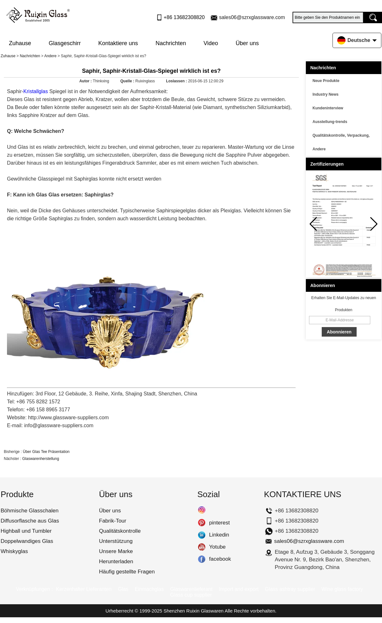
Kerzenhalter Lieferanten (83, 589)
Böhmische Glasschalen (29, 511)
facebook (202, 559)
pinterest (202, 523)
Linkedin (202, 535)
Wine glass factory (342, 589)
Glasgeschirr (65, 43)
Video (211, 43)
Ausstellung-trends (330, 122)
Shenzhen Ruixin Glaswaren (193, 610)
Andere (50, 56)
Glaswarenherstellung (40, 458)
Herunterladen (116, 561)
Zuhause (20, 43)
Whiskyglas (14, 551)
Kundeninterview (328, 108)
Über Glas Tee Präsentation (46, 451)
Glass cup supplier (191, 595)
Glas (123, 589)
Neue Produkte (326, 81)
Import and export (239, 589)
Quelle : (127, 81)
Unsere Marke (116, 551)
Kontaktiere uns (118, 43)
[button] (374, 224)
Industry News (326, 94)
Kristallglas (35, 91)
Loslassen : (177, 81)
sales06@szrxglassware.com (252, 17)
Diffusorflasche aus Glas (30, 521)
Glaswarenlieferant (191, 589)
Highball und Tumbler (26, 531)
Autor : (86, 81)
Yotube (202, 547)
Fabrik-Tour (112, 521)
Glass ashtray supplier (290, 589)
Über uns (247, 43)
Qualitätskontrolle (120, 531)
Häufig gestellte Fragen (127, 572)
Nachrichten (170, 43)
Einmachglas (149, 589)
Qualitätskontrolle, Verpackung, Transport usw (341, 136)
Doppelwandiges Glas (27, 541)
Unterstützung (116, 541)
